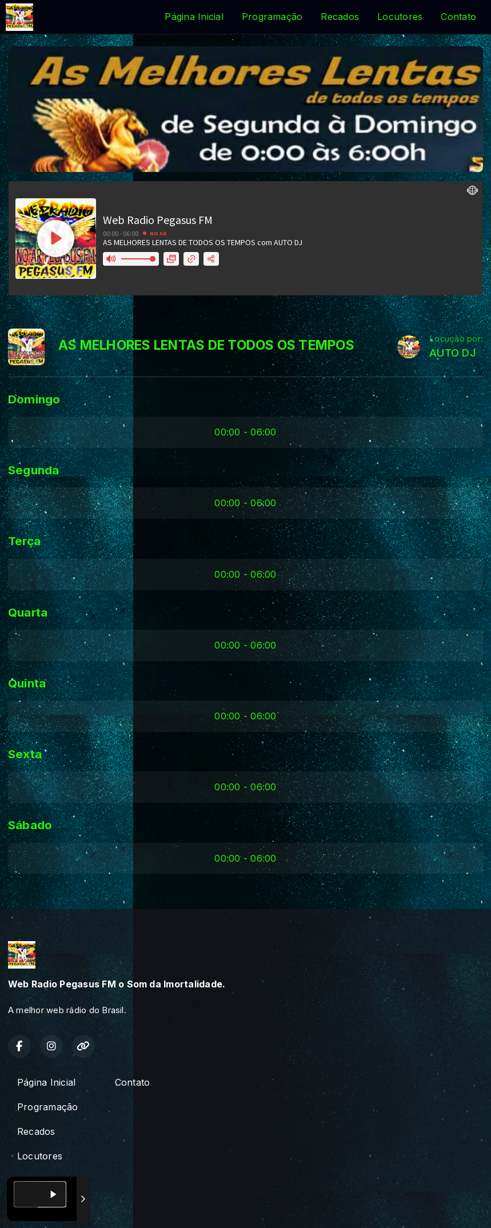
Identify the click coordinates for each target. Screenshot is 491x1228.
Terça (24, 541)
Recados (340, 16)
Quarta (27, 612)
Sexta (25, 754)
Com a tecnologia (48, 1207)
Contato (458, 16)
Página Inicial (194, 16)
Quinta (27, 683)
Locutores (399, 16)
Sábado (30, 825)
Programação (272, 16)
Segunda (33, 470)
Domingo (34, 399)
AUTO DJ (452, 353)
